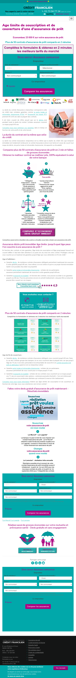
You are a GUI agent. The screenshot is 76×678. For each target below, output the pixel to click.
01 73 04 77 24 (52, 11)
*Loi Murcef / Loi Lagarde (10, 520)
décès (41, 120)
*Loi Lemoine (25, 520)
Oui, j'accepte (60, 668)
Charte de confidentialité (36, 652)
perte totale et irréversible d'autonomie (25, 270)
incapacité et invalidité (20, 276)
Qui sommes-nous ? (34, 650)
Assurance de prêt (34, 640)
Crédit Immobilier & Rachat (36, 643)
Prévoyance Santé (34, 648)
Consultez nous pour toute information (15, 382)
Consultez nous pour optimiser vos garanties (18, 128)
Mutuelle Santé (33, 645)
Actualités (31, 655)
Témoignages (32, 660)
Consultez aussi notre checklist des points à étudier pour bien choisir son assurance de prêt (36, 240)
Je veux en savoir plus (16, 676)
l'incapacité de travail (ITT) (37, 114)
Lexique (30, 657)
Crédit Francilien (13, 642)
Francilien (38, 8)
